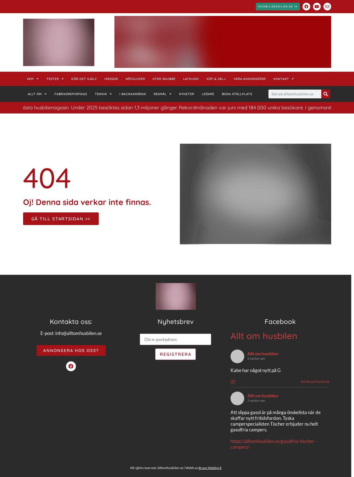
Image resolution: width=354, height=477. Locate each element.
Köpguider (135, 79)
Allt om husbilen (263, 335)
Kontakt (283, 78)
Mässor (111, 79)
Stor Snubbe (164, 79)
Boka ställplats (237, 94)
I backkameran (132, 94)
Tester (55, 78)
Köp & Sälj (216, 79)
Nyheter (186, 94)
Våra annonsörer (250, 79)
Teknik (103, 94)
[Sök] (325, 94)
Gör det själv (84, 79)
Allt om (37, 94)
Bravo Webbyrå (210, 468)
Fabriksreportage (70, 94)
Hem (33, 78)
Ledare (208, 94)
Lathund (191, 79)
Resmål (162, 94)
